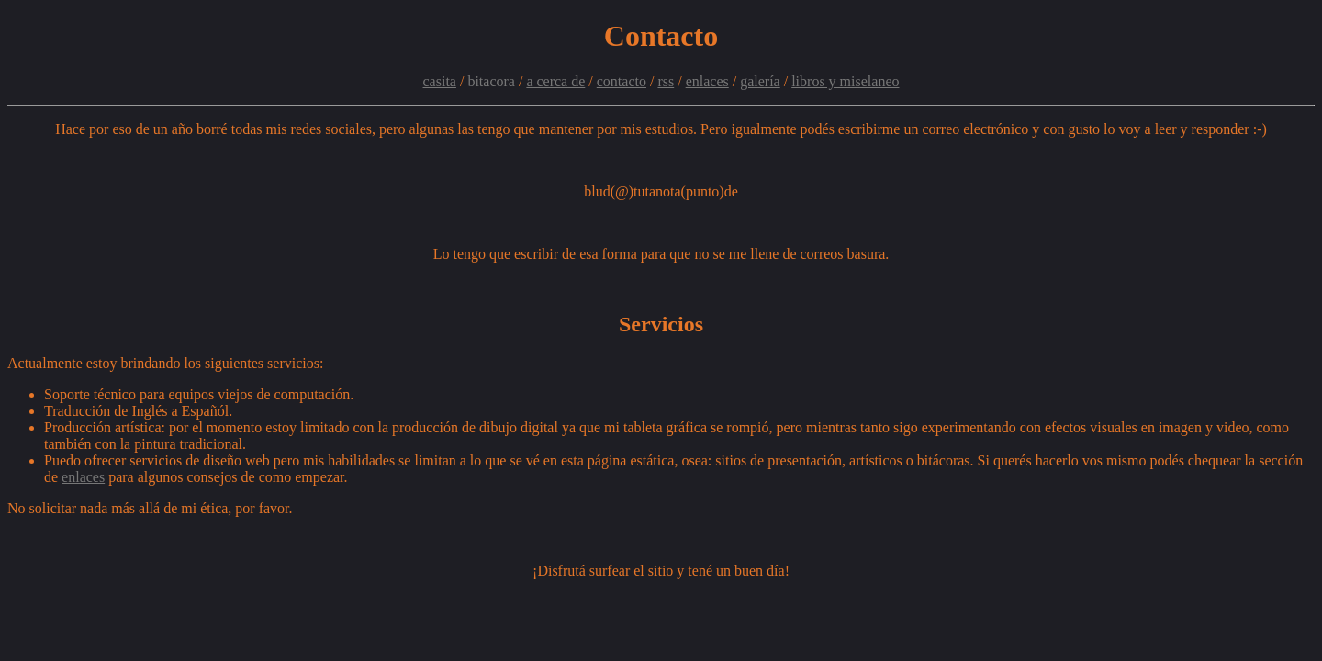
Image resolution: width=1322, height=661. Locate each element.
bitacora (491, 81)
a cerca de (555, 81)
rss (665, 81)
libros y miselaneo (845, 81)
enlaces (707, 81)
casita (439, 81)
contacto (621, 81)
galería (760, 81)
